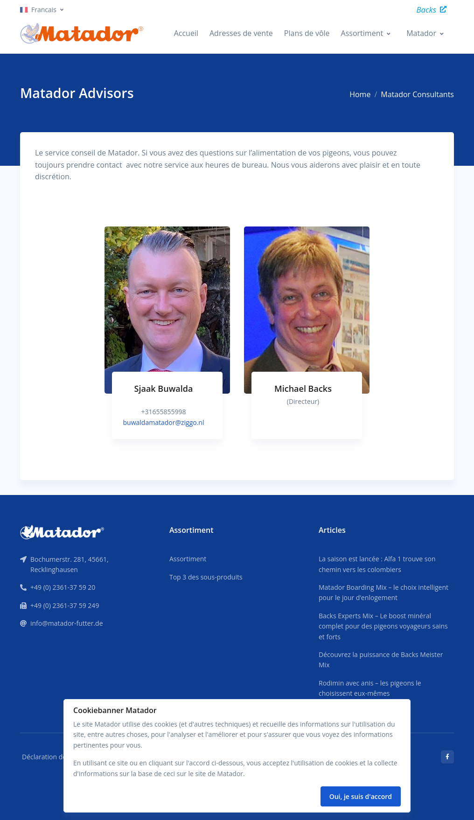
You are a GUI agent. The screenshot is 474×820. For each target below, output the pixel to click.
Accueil (186, 33)
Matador (421, 33)
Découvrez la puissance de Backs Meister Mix (381, 659)
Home (359, 94)
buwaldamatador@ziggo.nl (163, 421)
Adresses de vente (241, 33)
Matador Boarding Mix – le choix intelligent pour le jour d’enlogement (383, 592)
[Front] (62, 531)
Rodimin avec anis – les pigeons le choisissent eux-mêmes (370, 688)
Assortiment (362, 33)
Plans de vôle (307, 33)
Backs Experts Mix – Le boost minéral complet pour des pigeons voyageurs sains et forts (383, 626)
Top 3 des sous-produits (206, 577)
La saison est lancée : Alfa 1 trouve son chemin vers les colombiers (377, 563)
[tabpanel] (167, 342)
